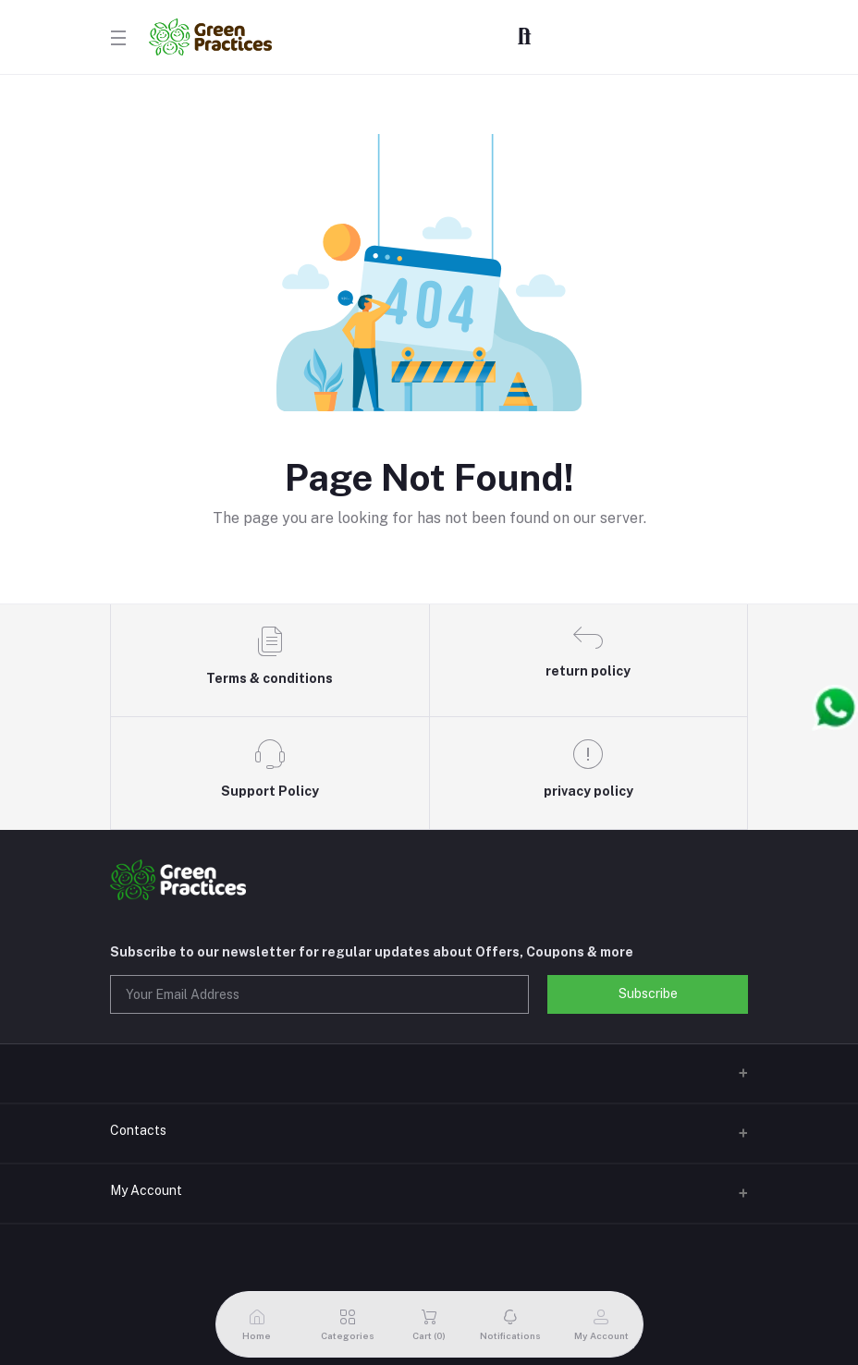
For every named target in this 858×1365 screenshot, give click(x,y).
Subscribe (648, 993)
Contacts (138, 1130)
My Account (146, 1190)
